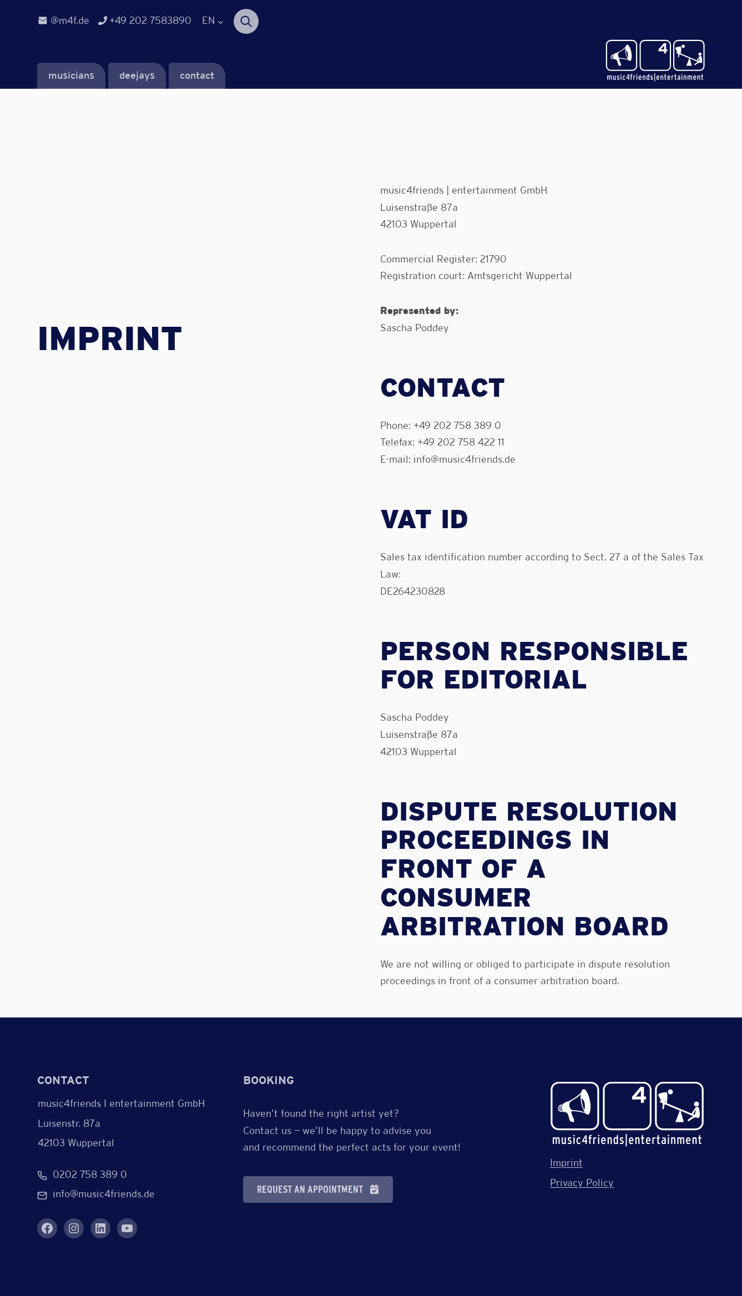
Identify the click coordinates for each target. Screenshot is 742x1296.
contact (197, 77)
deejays (137, 77)
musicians (71, 77)
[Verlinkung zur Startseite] (655, 61)
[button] (318, 1189)
